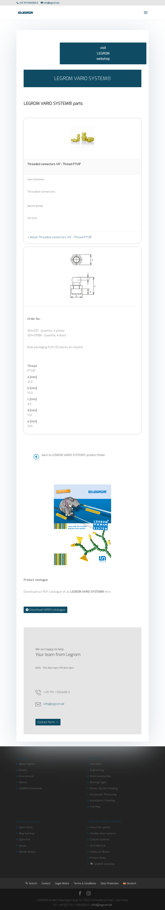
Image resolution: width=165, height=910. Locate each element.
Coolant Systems (99, 839)
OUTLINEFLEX (97, 845)
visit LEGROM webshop (103, 53)
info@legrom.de (53, 704)
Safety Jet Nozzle (100, 852)
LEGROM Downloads (30, 788)
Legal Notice (62, 883)
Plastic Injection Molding (104, 788)
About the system (100, 827)
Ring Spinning (26, 833)
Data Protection (109, 883)
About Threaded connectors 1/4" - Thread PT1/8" (61, 237)
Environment (26, 776)
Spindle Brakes (27, 852)
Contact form (46, 722)
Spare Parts (26, 827)
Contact (46, 883)
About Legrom (27, 764)
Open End (24, 839)
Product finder (98, 858)
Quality (23, 770)
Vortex (22, 845)
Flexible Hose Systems (103, 833)
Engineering (97, 770)
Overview (95, 764)
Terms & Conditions (85, 883)
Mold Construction (100, 776)
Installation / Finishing (102, 800)
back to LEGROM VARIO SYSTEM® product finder (73, 455)
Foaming (95, 806)
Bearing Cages (98, 782)
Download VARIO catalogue (47, 610)
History (23, 782)
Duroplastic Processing (103, 794)
